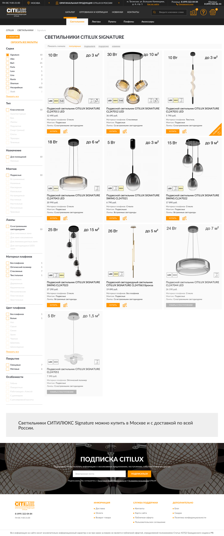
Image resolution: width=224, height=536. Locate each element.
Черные (14, 339)
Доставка (100, 509)
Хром (13, 335)
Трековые (15, 212)
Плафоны (129, 22)
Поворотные (16, 387)
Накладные (16, 187)
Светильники (77, 22)
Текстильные (16, 275)
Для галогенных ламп (20, 233)
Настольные (16, 204)
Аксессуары (148, 22)
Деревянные (16, 284)
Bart (12, 63)
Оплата (99, 513)
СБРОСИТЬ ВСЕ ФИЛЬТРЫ (24, 42)
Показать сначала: (57, 46)
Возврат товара (103, 518)
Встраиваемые (17, 179)
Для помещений (18, 157)
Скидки (178, 513)
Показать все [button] (12, 96)
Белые (13, 318)
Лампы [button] (10, 220)
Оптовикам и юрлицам (93, 12)
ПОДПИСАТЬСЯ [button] (139, 474)
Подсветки (15, 126)
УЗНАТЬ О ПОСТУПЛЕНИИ (181, 305)
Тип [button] (8, 103)
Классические (17, 110)
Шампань (15, 343)
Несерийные (16, 88)
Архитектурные (18, 114)
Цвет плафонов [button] (15, 308)
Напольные (15, 192)
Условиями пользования (138, 481)
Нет (12, 322)
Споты (13, 134)
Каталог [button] (70, 12)
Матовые (14, 369)
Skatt (12, 92)
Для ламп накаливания (21, 238)
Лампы (13, 122)
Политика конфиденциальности (190, 518)
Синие (13, 331)
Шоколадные (17, 347)
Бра (12, 118)
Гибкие (13, 383)
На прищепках (17, 196)
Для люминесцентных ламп (24, 242)
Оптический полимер (20, 267)
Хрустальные (16, 300)
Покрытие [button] (12, 358)
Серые (13, 327)
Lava (12, 71)
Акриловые (15, 279)
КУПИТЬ (53, 131)
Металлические (18, 292)
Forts (12, 67)
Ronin (13, 79)
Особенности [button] (14, 377)
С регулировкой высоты (22, 400)
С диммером (16, 396)
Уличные (14, 161)
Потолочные (16, 208)
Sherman (14, 83)
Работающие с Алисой (21, 392)
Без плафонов (17, 263)
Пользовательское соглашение (150, 522)
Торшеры (14, 138)
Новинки (117, 12)
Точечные (14, 142)
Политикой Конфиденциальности (112, 481)
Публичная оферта (144, 518)
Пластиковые (16, 296)
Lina (12, 75)
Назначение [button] (13, 150)
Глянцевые (15, 365)
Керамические (17, 288)
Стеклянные (16, 271)
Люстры (96, 22)
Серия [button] (10, 48)
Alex (12, 59)
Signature (14, 55)
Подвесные (15, 175)
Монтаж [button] (11, 169)
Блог (177, 509)
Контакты (133, 12)
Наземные (15, 183)
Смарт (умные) (17, 130)
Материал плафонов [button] (19, 256)
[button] (184, 4)
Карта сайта (141, 513)
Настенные (15, 200)
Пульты (112, 22)
